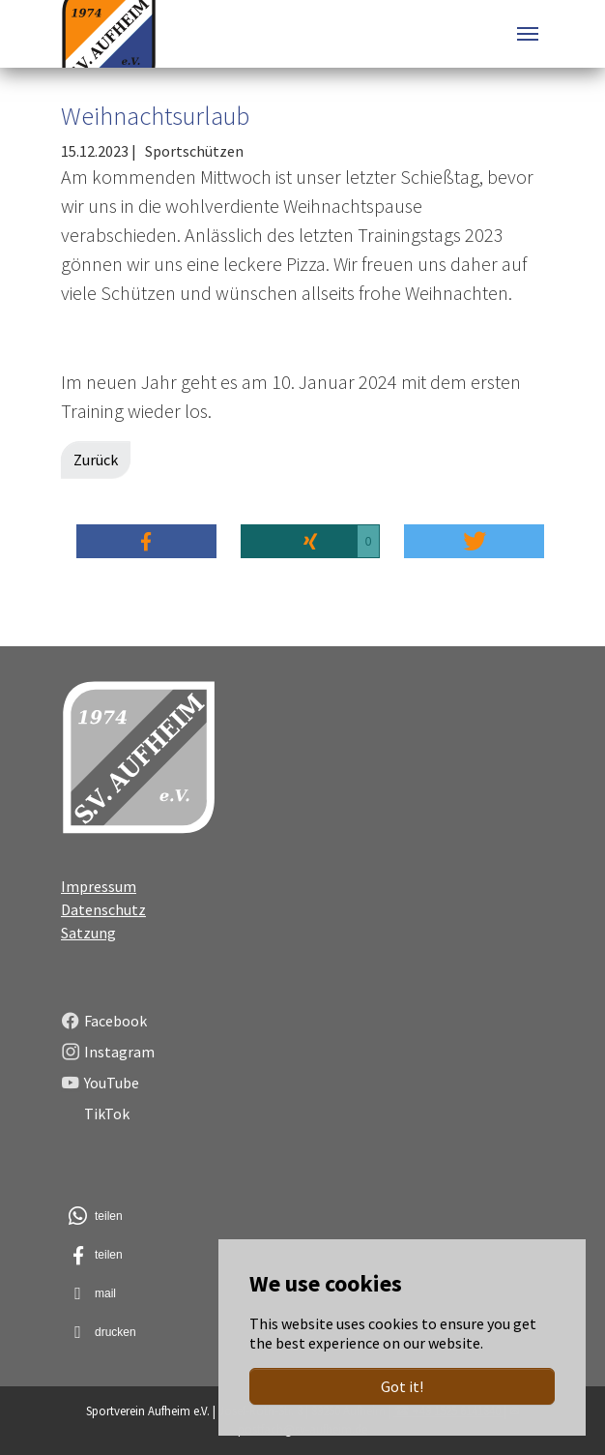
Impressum (98, 886)
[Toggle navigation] (527, 33)
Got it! (402, 1386)
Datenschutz (103, 909)
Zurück (95, 459)
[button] (146, 541)
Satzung (88, 932)
